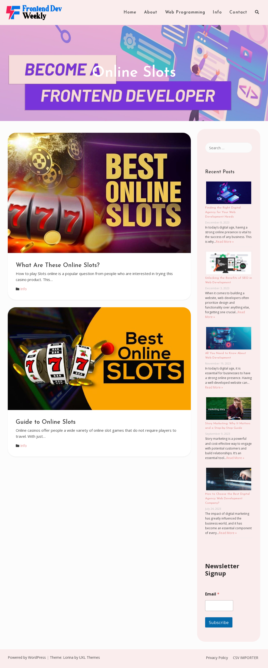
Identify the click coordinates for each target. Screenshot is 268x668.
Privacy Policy (217, 657)
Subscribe (219, 622)
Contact (238, 12)
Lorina (68, 657)
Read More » (225, 242)
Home (130, 12)
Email (212, 594)
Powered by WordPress (27, 657)
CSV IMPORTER (245, 657)
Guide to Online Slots (46, 422)
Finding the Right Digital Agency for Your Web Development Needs (223, 212)
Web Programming (185, 12)
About (151, 12)
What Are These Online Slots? (58, 265)
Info (217, 12)
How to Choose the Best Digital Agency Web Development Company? (227, 498)
